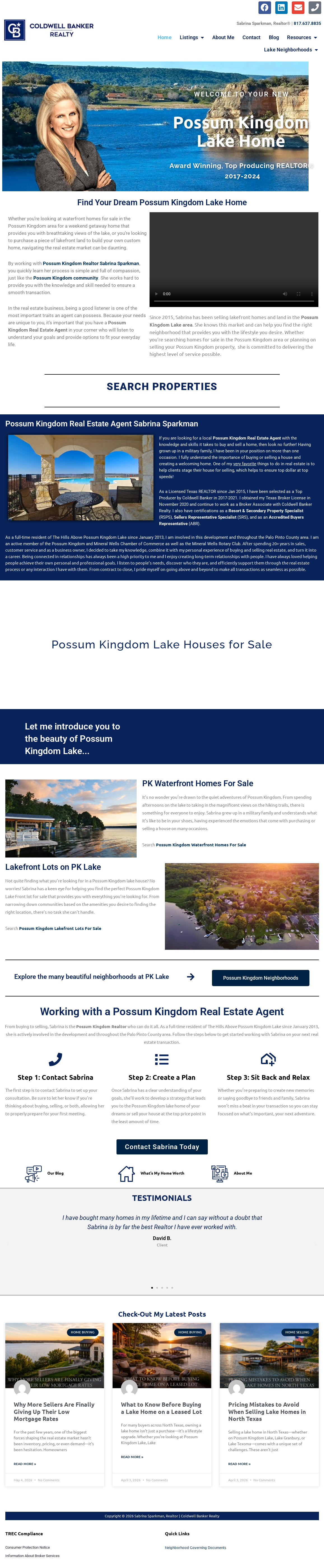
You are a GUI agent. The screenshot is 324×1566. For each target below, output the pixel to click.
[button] (8, 1245)
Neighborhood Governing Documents (195, 1548)
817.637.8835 (307, 23)
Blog (274, 37)
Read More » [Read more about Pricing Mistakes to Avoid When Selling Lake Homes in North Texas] (239, 1464)
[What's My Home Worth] (126, 1174)
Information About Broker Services (32, 1556)
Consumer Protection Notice (27, 1548)
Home (165, 37)
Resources (302, 37)
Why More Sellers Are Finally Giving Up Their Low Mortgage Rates (54, 1412)
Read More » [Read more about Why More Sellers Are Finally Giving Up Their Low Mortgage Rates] (25, 1464)
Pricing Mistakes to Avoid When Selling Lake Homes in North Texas (267, 1412)
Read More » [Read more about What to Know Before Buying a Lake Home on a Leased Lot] (132, 1457)
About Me (223, 37)
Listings (192, 37)
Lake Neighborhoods (291, 49)
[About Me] (219, 1174)
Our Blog (55, 1173)
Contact (251, 37)
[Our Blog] (33, 1174)
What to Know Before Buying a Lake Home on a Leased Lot (161, 1408)
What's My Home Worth (162, 1173)
